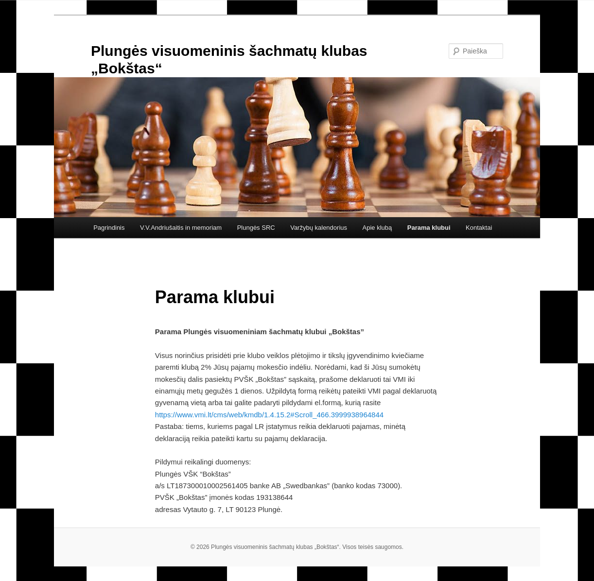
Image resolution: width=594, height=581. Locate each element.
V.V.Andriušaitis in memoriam (181, 227)
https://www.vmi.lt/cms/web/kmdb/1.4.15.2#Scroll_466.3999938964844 (269, 414)
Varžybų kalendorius (318, 227)
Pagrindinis (108, 227)
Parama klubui (429, 227)
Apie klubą (377, 227)
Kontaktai (479, 227)
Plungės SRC (256, 227)
